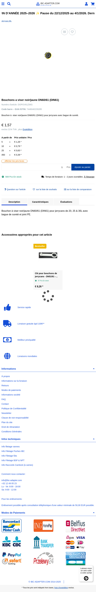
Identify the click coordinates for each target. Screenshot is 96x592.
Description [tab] (14, 202)
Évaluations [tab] (66, 202)
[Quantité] (34, 167)
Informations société (10, 395)
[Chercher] (9, 3)
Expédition (27, 129)
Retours (5, 385)
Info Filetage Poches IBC (13, 451)
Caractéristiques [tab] (40, 202)
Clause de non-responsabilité (15, 418)
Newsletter (6, 413)
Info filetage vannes (10, 446)
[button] (86, 3)
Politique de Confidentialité (13, 408)
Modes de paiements (11, 390)
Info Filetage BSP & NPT (12, 460)
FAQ (3, 399)
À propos (5, 376)
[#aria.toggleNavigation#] (2, 3)
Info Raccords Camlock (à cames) (17, 465)
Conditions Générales (11, 431)
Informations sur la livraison (14, 381)
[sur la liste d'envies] (72, 32)
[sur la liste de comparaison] (64, 32)
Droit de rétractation (10, 427)
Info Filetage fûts (9, 456)
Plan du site (6, 422)
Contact (5, 404)
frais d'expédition (61, 588)
